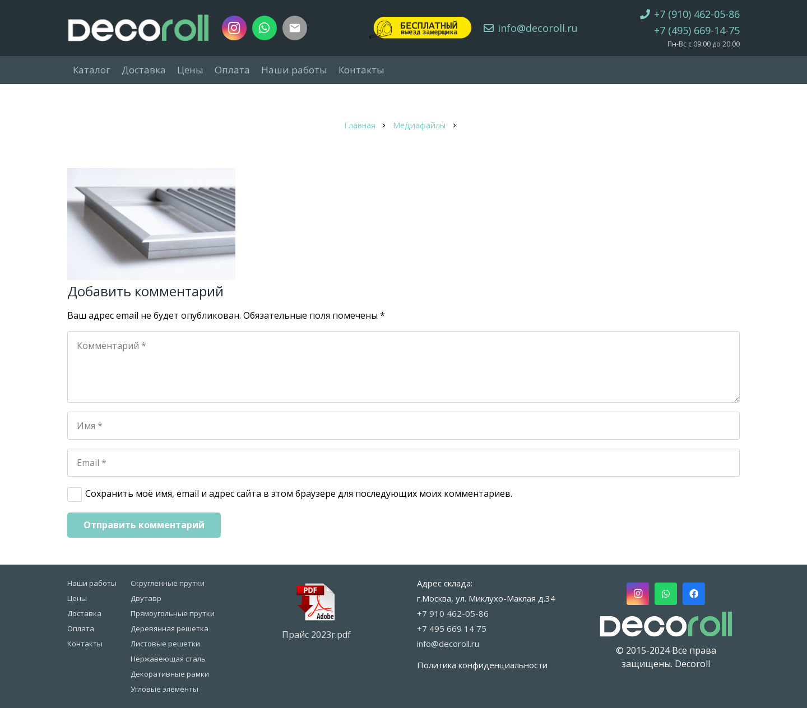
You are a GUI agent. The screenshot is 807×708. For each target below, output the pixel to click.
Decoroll (692, 664)
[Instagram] (234, 28)
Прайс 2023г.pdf (316, 634)
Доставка (84, 613)
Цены (77, 598)
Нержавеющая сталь (168, 659)
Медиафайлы (419, 125)
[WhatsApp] (264, 28)
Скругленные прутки (168, 583)
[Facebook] (694, 594)
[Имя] (403, 426)
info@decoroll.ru (448, 643)
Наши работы (92, 583)
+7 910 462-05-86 (453, 613)
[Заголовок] (294, 28)
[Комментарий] (403, 367)
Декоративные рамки (170, 674)
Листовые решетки (165, 644)
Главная (359, 125)
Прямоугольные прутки (173, 613)
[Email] (403, 463)
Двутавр (146, 598)
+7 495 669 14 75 (451, 628)
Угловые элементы (164, 689)
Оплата (80, 628)
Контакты (85, 644)
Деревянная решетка (169, 628)
